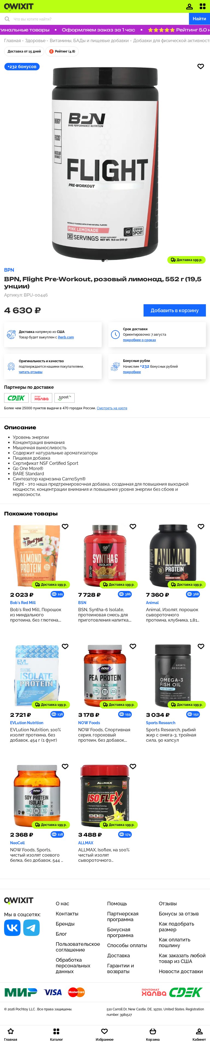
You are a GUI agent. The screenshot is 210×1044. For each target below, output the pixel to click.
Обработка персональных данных (73, 965)
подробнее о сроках (139, 340)
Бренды (65, 924)
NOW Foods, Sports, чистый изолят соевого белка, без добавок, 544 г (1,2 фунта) (36, 855)
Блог (61, 934)
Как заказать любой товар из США (182, 958)
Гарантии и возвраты (120, 968)
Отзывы (168, 903)
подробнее (132, 372)
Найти (199, 18)
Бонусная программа (120, 932)
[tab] (102, 260)
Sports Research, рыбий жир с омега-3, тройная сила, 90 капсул (171, 735)
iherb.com (66, 337)
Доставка (118, 955)
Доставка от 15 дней (24, 51)
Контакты (67, 914)
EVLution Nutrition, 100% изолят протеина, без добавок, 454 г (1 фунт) (35, 735)
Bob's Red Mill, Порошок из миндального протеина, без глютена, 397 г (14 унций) (35, 615)
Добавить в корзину (175, 310)
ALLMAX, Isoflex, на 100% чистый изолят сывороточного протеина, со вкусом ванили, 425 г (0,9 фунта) (104, 855)
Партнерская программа (123, 916)
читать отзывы (30, 372)
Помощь (117, 903)
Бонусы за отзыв (179, 914)
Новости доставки (181, 971)
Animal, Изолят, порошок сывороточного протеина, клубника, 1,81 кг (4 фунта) (172, 615)
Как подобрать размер (176, 926)
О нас (62, 903)
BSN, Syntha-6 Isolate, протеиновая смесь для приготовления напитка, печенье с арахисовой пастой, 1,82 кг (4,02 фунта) (103, 615)
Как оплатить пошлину (174, 942)
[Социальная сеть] (12, 928)
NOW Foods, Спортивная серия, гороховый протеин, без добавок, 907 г (104, 735)
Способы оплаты (127, 945)
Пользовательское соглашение (78, 947)
